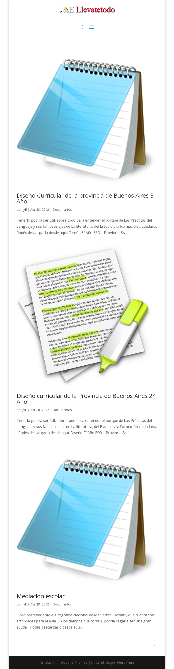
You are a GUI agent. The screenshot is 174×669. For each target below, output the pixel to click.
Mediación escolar (41, 596)
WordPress (126, 662)
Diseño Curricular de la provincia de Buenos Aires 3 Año (85, 198)
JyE (24, 209)
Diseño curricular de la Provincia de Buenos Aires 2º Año (86, 399)
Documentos (62, 209)
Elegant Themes (73, 662)
